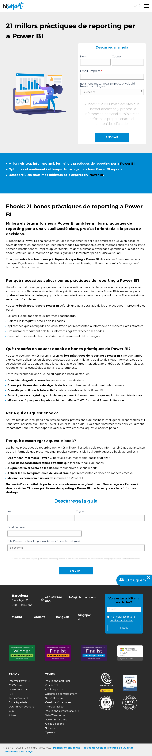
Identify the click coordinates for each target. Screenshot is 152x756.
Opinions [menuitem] (50, 732)
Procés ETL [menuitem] (51, 685)
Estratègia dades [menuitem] (18, 702)
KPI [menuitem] (11, 693)
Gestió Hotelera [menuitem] (54, 698)
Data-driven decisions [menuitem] (21, 706)
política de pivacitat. (121, 620)
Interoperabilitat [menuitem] (54, 706)
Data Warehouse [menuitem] (55, 715)
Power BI (128, 163)
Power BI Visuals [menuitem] (18, 689)
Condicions (11, 751)
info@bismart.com (82, 597)
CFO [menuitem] (11, 711)
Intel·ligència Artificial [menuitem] (57, 681)
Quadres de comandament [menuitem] (61, 693)
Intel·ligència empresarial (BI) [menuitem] (62, 711)
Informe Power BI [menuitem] (19, 681)
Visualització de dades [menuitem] (58, 702)
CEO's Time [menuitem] (15, 685)
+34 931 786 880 (53, 599)
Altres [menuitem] (12, 715)
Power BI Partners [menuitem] (56, 719)
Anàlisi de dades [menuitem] (54, 723)
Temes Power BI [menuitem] (18, 698)
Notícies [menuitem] (49, 728)
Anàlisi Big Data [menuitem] (54, 689)
